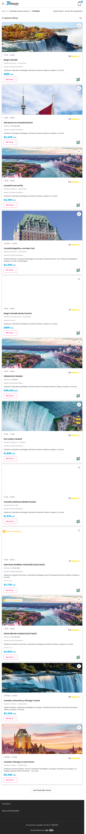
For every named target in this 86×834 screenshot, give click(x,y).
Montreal (39, 70)
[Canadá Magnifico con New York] (42, 225)
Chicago (38, 707)
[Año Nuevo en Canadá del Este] (42, 100)
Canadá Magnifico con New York (19, 248)
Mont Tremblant (42, 386)
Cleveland (46, 707)
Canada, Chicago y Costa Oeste (19, 762)
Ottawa (46, 70)
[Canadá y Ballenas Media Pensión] (42, 479)
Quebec (53, 70)
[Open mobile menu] (3, 3)
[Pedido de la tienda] (80, 18)
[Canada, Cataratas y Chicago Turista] (42, 678)
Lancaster (39, 259)
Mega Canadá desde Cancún (18, 313)
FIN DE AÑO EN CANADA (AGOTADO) (20, 633)
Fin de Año (16, 126)
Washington (23, 261)
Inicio (4, 11)
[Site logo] (12, 3)
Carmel (27, 769)
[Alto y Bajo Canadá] (42, 416)
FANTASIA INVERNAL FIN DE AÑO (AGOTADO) (24, 564)
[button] (79, 25)
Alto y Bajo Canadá (13, 439)
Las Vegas (69, 769)
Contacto (6, 803)
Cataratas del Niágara (20, 70)
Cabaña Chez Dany (18, 575)
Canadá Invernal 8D (13, 185)
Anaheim (14, 769)
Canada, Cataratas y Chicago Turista (22, 700)
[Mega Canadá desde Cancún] (42, 290)
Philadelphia (72, 259)
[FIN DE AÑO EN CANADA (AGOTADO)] (42, 611)
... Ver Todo (34, 771)
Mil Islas (32, 70)
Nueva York (55, 259)
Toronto (61, 70)
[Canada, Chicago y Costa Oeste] (42, 739)
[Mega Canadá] (42, 37)
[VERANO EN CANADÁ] (42, 353)
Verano (15, 379)
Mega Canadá (10, 60)
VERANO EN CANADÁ (13, 376)
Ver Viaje (9, 79)
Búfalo (13, 707)
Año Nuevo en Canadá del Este (18, 122)
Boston (14, 259)
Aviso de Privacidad (10, 810)
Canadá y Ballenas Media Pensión (20, 502)
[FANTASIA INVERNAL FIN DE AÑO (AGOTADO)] (42, 542)
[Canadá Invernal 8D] (42, 163)
